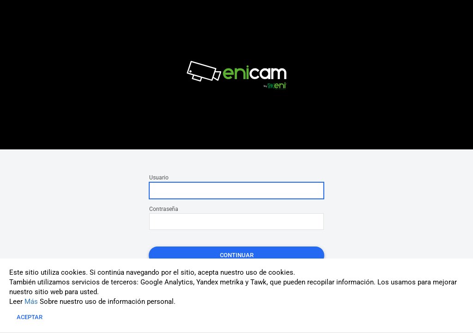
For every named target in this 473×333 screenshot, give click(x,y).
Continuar (237, 255)
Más (31, 301)
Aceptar (29, 317)
